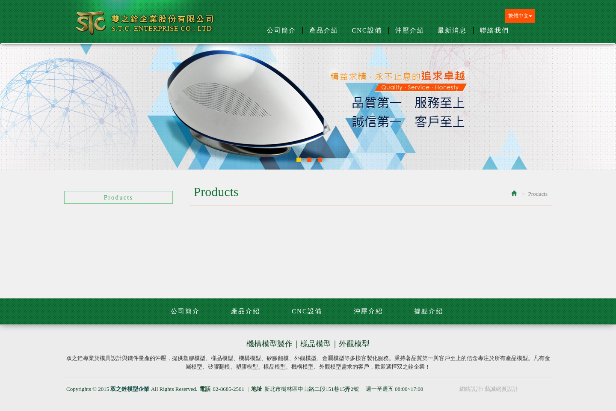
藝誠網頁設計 (501, 389)
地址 (256, 389)
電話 (204, 389)
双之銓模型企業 (145, 26)
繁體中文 (520, 16)
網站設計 (470, 389)
